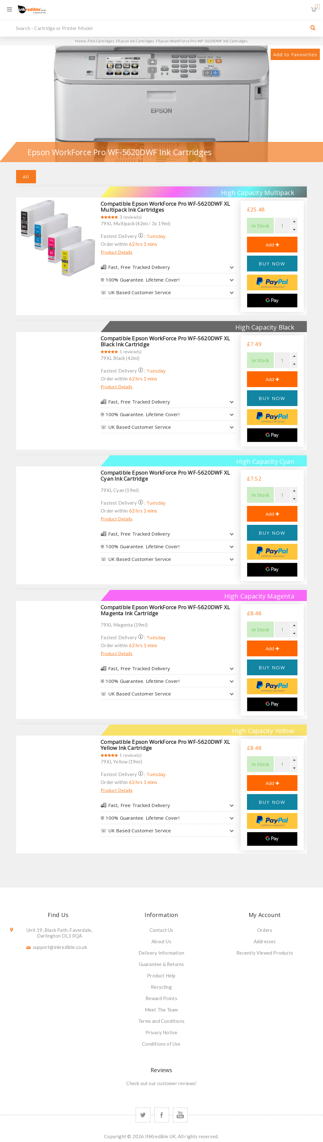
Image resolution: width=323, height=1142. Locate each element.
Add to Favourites (295, 54)
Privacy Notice (161, 1032)
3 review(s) (131, 217)
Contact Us (161, 930)
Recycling (161, 987)
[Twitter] (143, 1115)
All (26, 176)
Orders (264, 930)
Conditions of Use (161, 1044)
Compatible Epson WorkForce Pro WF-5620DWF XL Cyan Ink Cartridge (165, 475)
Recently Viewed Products (264, 953)
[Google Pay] (272, 300)
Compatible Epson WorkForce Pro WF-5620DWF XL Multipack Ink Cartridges (165, 206)
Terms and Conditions (161, 1021)
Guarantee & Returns (161, 964)
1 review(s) (131, 351)
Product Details (116, 252)
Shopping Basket (317, 6)
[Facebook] (161, 1115)
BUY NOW (272, 263)
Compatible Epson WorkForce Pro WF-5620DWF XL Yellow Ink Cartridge (165, 744)
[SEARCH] (160, 28)
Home (80, 41)
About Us (161, 941)
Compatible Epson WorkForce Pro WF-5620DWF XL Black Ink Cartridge (165, 341)
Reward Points (161, 998)
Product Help (161, 975)
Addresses (265, 941)
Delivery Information (161, 953)
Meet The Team (161, 1009)
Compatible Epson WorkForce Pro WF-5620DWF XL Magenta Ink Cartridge (165, 610)
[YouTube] (180, 1115)
